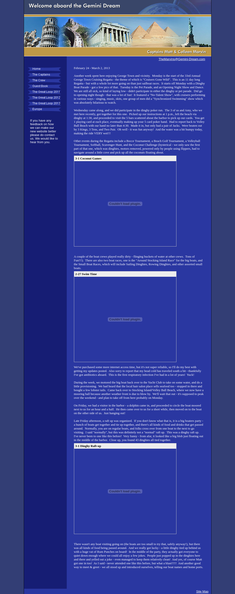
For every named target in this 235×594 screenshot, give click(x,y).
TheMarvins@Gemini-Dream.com (182, 59)
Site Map (202, 591)
